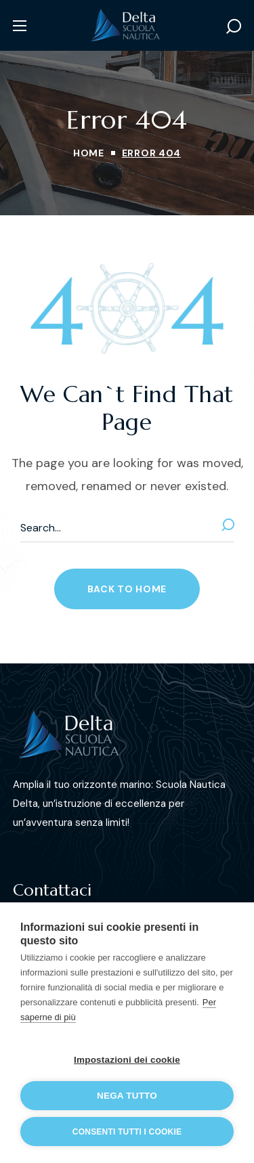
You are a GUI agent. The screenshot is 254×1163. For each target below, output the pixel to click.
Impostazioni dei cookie (127, 1060)
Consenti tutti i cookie (127, 1132)
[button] (233, 25)
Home (88, 153)
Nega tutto (127, 1096)
